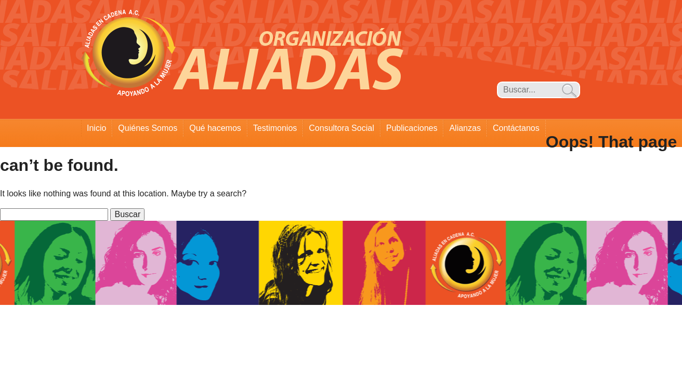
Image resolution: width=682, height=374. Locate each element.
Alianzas (464, 128)
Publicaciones (412, 128)
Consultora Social (341, 128)
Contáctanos (516, 128)
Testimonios (275, 128)
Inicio (96, 128)
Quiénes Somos (147, 128)
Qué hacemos (215, 128)
